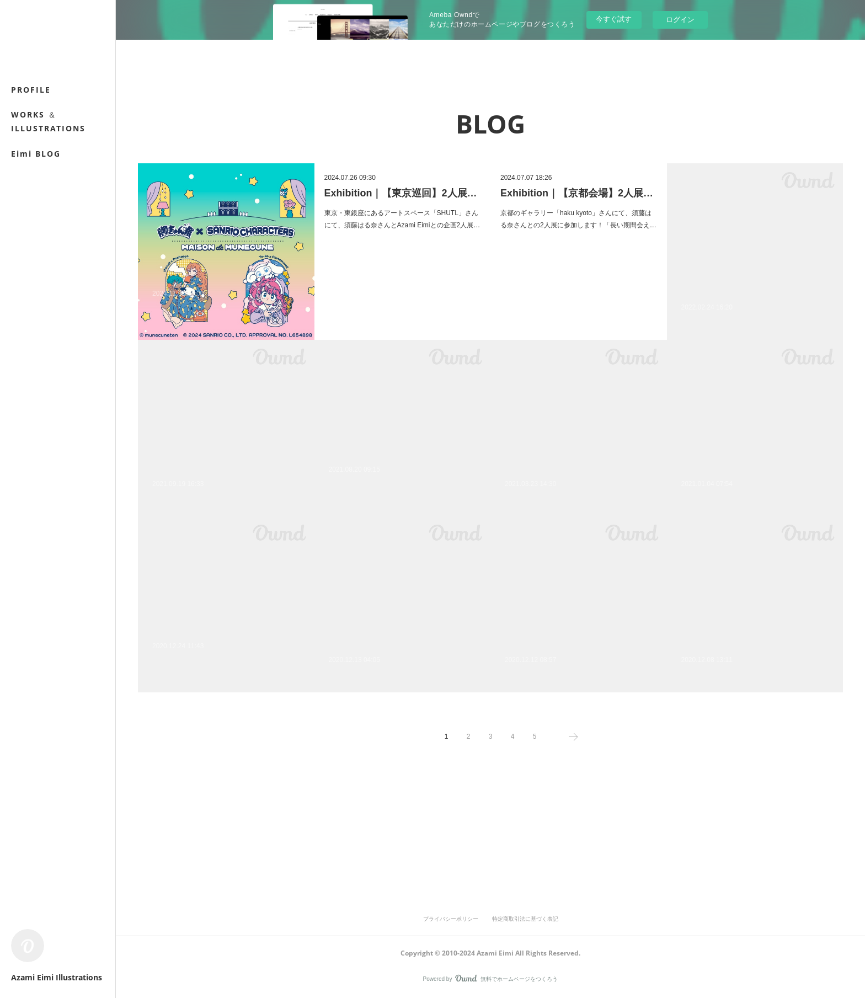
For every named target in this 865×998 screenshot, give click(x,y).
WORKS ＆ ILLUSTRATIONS (48, 121)
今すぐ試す (614, 19)
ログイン (680, 19)
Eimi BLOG (36, 153)
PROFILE (31, 89)
